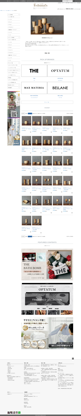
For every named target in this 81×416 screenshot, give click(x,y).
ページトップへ (73, 358)
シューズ (10, 32)
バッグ (10, 34)
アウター (10, 24)
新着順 (26, 113)
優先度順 (43, 113)
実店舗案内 (10, 87)
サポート (8, 392)
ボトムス (10, 44)
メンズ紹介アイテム (12, 75)
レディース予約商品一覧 (13, 79)
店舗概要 (25, 392)
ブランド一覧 (5, 10)
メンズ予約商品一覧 (12, 82)
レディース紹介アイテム (13, 72)
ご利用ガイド (9, 394)
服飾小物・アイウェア (12, 55)
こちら (29, 369)
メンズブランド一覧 (12, 67)
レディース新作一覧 (12, 39)
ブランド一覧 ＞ (47, 102)
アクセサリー (11, 27)
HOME (1, 10)
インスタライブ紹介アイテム (13, 70)
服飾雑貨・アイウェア (12, 29)
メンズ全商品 (10, 14)
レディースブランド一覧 (13, 65)
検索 (73, 1)
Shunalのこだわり (11, 85)
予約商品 (9, 77)
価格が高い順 (40, 113)
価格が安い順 (35, 113)
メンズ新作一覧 (11, 16)
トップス (10, 19)
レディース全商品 (11, 37)
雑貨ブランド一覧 (10, 10)
